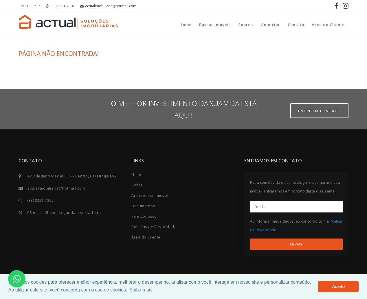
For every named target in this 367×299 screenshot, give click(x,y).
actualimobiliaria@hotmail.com (108, 5)
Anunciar (270, 24)
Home (185, 24)
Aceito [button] (338, 286)
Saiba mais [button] (140, 289)
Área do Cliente (328, 24)
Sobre (246, 24)
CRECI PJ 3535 (30, 5)
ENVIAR (296, 244)
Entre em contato (319, 110)
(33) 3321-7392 (60, 5)
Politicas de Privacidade (154, 226)
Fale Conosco (144, 216)
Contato (296, 24)
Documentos (143, 205)
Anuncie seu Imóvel (149, 195)
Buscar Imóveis (215, 24)
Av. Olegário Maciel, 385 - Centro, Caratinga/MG (71, 176)
